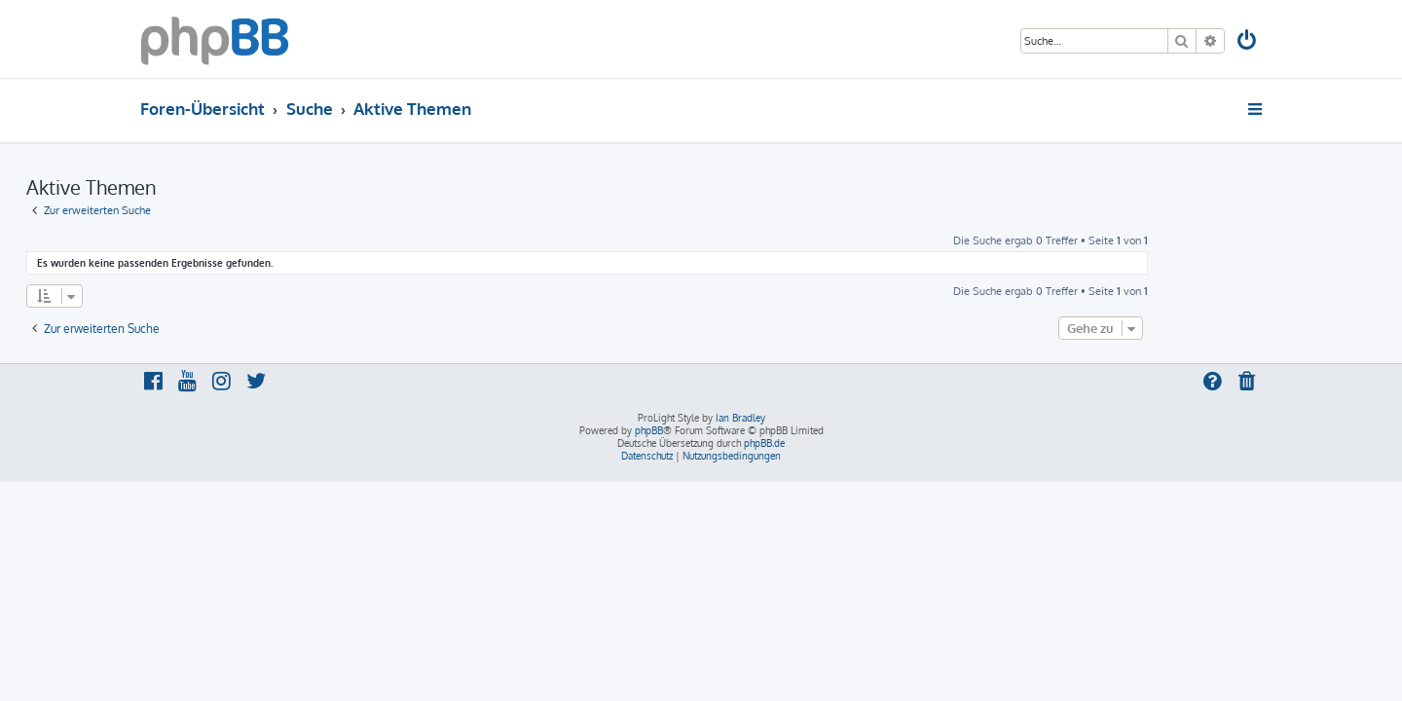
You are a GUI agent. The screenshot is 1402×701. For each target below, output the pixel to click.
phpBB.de (764, 443)
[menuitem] (1248, 42)
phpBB (649, 430)
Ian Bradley (740, 418)
